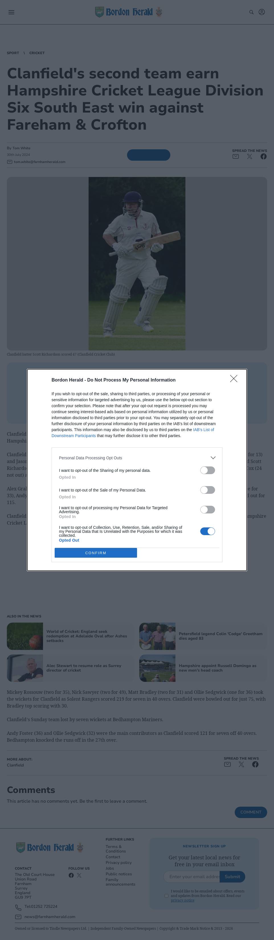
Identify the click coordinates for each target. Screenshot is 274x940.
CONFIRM (96, 553)
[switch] (207, 470)
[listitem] (137, 458)
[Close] (235, 380)
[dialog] (137, 470)
